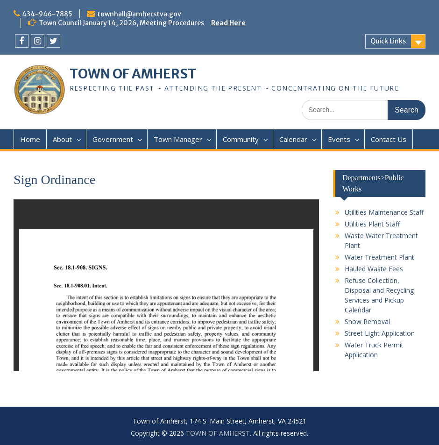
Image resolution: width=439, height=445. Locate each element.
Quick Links (388, 41)
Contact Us (388, 139)
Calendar (293, 139)
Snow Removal (367, 321)
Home (30, 139)
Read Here (228, 23)
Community (241, 139)
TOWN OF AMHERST (133, 73)
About (62, 139)
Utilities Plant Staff (372, 223)
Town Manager (178, 139)
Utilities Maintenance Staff (384, 212)
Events (339, 139)
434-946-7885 (47, 14)
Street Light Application (380, 333)
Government (112, 139)
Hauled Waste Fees (374, 268)
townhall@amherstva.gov (139, 14)
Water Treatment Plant (379, 257)
